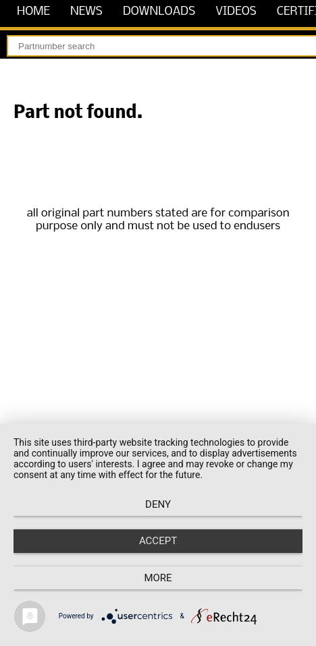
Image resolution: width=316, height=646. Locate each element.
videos (236, 11)
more (158, 578)
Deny (158, 504)
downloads (159, 11)
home (33, 11)
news (86, 11)
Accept (158, 541)
